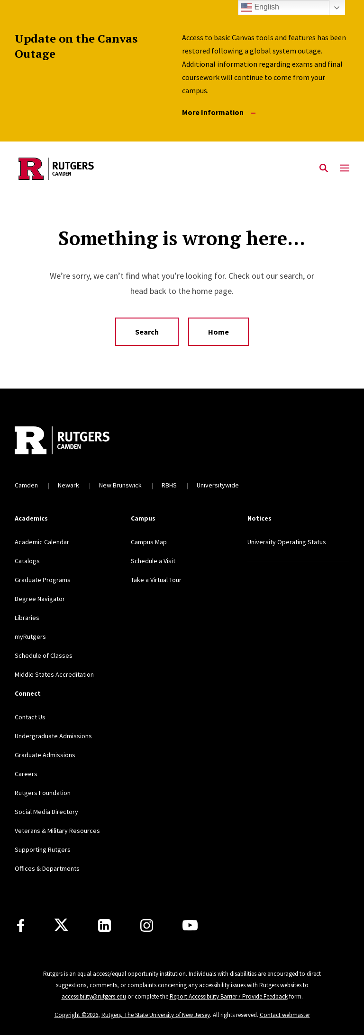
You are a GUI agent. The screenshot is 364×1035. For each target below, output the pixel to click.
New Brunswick (120, 485)
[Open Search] (323, 168)
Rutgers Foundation (43, 792)
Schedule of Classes (44, 655)
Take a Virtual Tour (156, 579)
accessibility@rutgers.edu (94, 996)
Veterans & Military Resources (57, 830)
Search (147, 331)
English (260, 7)
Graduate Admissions (45, 755)
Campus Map (149, 542)
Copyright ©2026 (76, 1015)
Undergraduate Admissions (53, 736)
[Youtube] (190, 925)
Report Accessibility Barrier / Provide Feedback (229, 996)
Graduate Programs (43, 579)
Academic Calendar (42, 542)
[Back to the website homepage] (56, 169)
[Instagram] (146, 925)
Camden (26, 485)
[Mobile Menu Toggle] (344, 168)
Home (218, 331)
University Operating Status (286, 542)
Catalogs (27, 561)
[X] (61, 925)
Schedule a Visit (153, 561)
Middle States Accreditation (54, 674)
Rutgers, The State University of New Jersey (155, 1015)
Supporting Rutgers (43, 849)
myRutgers (30, 636)
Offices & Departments (47, 868)
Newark (68, 485)
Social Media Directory (46, 811)
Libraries (27, 617)
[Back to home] (77, 441)
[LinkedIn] (104, 925)
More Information (218, 112)
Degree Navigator (40, 598)
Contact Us (30, 717)
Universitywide (218, 485)
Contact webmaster (285, 1015)
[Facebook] (20, 925)
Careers (26, 774)
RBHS (169, 485)
